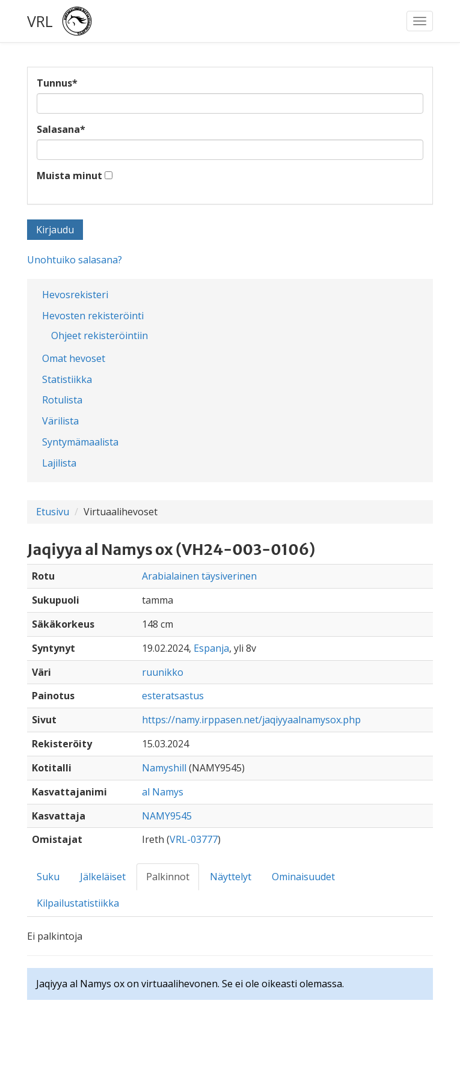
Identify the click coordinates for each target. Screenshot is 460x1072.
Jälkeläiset (103, 876)
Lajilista (59, 463)
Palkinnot (167, 876)
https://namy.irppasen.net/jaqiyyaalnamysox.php (251, 719)
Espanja (211, 648)
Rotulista (62, 399)
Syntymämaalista (80, 442)
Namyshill (164, 767)
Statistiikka (67, 379)
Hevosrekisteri (75, 294)
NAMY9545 (167, 815)
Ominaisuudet (303, 876)
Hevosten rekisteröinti (93, 315)
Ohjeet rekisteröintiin (99, 335)
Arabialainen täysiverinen (199, 576)
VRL (40, 21)
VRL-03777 (194, 839)
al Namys (162, 791)
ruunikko (162, 672)
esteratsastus (173, 695)
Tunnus (57, 83)
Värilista (60, 420)
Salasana (61, 129)
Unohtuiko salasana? (74, 259)
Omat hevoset (73, 358)
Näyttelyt (230, 876)
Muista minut (69, 175)
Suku (48, 876)
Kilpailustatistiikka (78, 903)
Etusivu (52, 511)
